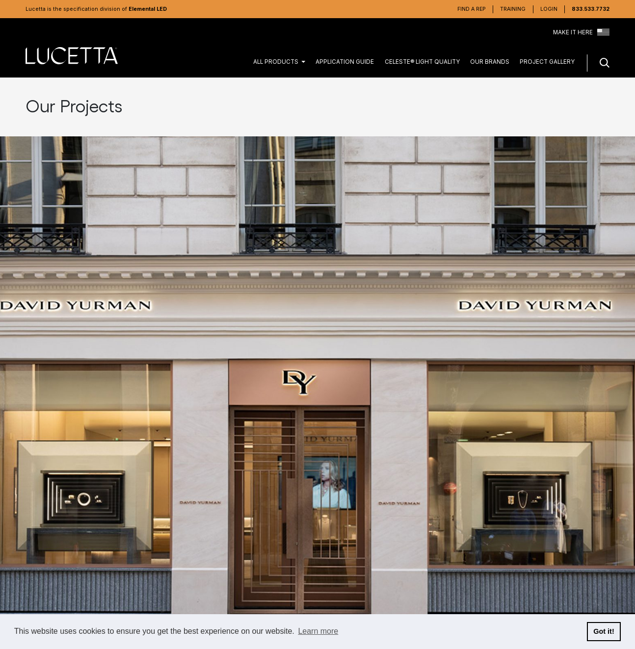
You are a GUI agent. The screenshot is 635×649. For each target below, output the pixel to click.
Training (513, 9)
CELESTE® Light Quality (422, 61)
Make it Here (581, 33)
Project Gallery (547, 61)
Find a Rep (471, 9)
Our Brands (489, 61)
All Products (275, 61)
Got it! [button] (603, 631)
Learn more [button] (318, 631)
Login (548, 9)
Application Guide (345, 61)
